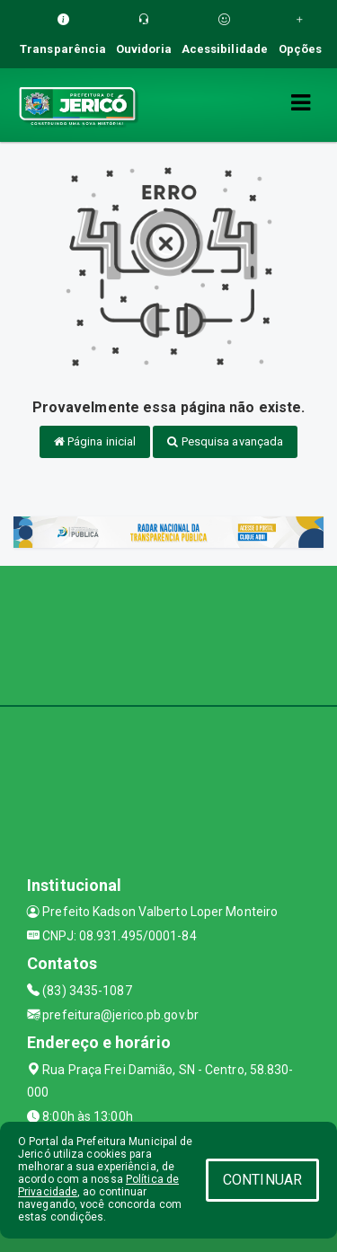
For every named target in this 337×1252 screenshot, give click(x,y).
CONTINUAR (262, 1179)
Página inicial (95, 441)
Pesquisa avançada (225, 441)
